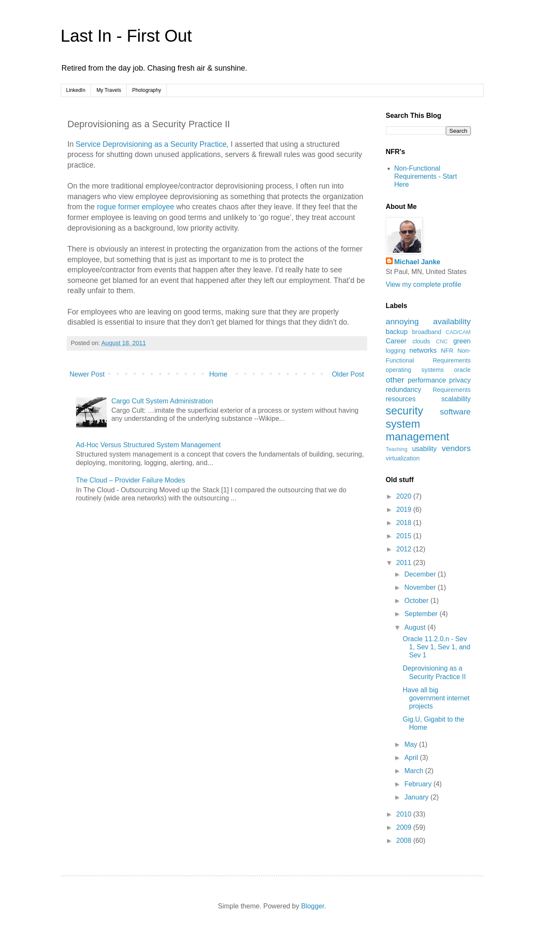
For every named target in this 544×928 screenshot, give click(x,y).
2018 (404, 522)
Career (396, 341)
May (411, 744)
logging (395, 350)
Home (218, 374)
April (411, 757)
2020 (404, 496)
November (420, 587)
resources (401, 399)
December (420, 574)
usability (424, 448)
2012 (404, 549)
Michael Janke (417, 262)
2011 (404, 562)
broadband (427, 331)
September (421, 613)
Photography (146, 90)
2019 (404, 509)
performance (427, 380)
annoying (402, 321)
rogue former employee (135, 207)
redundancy (404, 389)
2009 (404, 827)
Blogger (312, 906)
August (415, 627)
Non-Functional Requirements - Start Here (425, 176)
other (395, 379)
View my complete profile (424, 284)
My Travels (108, 90)
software (455, 411)
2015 (404, 536)
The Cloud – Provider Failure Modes (130, 480)
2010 (404, 814)
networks (422, 350)
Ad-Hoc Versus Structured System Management (148, 444)
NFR (447, 350)
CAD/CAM (457, 332)
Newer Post (87, 374)
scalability (455, 399)
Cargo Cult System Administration (162, 401)
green (462, 341)
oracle (462, 369)
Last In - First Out (126, 35)
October (417, 600)
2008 (404, 840)
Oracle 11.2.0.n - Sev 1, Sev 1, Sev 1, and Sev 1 (436, 647)
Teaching (397, 449)
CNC (442, 341)
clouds (421, 341)
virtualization (403, 458)
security (404, 411)
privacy (460, 380)
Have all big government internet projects (435, 698)
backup (397, 331)
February (418, 784)
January (417, 797)
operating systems (415, 369)
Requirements (452, 389)
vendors (456, 448)
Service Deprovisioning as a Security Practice (151, 144)
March (414, 770)
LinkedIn (75, 90)
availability (452, 321)
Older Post (348, 374)
